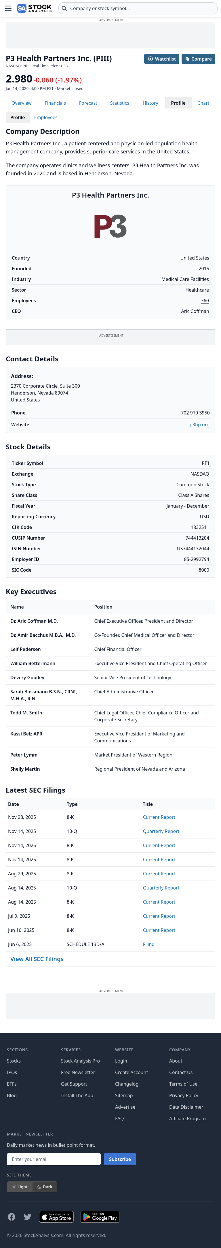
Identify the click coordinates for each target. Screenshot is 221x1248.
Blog (12, 1095)
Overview (22, 103)
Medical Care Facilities (185, 279)
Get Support (74, 1084)
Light (20, 1186)
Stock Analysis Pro (80, 1061)
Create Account (131, 1072)
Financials (55, 103)
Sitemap (124, 1095)
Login (121, 1061)
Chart (203, 103)
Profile (178, 103)
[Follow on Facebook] (11, 1216)
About (175, 1061)
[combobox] (138, 8)
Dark (44, 1186)
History (150, 103)
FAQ (119, 1118)
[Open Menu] (8, 8)
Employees (46, 117)
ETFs (12, 1084)
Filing (149, 944)
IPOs (12, 1072)
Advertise (125, 1107)
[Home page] (34, 8)
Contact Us (181, 1072)
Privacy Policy (183, 1095)
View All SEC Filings (36, 959)
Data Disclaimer (186, 1107)
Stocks (14, 1061)
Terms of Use (183, 1084)
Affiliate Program (187, 1118)
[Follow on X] (27, 1216)
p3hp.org (199, 424)
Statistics (119, 103)
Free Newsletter (78, 1072)
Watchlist (162, 59)
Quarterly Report (161, 831)
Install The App (77, 1095)
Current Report (159, 817)
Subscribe (120, 1159)
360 (205, 300)
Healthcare (197, 290)
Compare (198, 59)
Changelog (126, 1084)
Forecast (88, 103)
